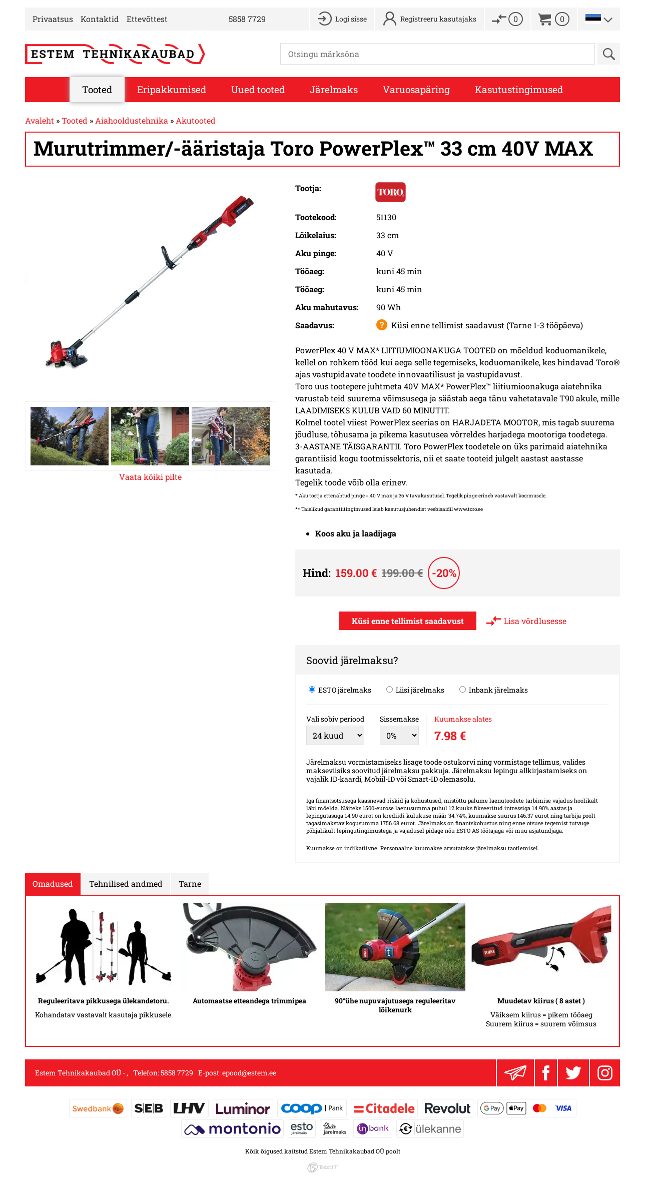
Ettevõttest (147, 19)
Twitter (573, 1072)
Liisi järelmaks (415, 689)
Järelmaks (334, 89)
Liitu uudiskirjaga (515, 1072)
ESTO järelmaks (340, 689)
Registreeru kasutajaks (438, 19)
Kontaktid (100, 19)
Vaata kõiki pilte (150, 476)
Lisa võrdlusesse (535, 621)
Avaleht (39, 120)
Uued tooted (258, 89)
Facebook (545, 1072)
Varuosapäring (416, 89)
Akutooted (196, 120)
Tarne (190, 883)
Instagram (604, 1072)
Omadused (53, 883)
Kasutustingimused (519, 89)
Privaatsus (53, 19)
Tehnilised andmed (126, 883)
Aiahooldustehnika (131, 120)
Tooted (97, 89)
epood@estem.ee (249, 1072)
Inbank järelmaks (493, 689)
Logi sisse (351, 19)
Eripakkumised (171, 89)
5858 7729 (247, 19)
